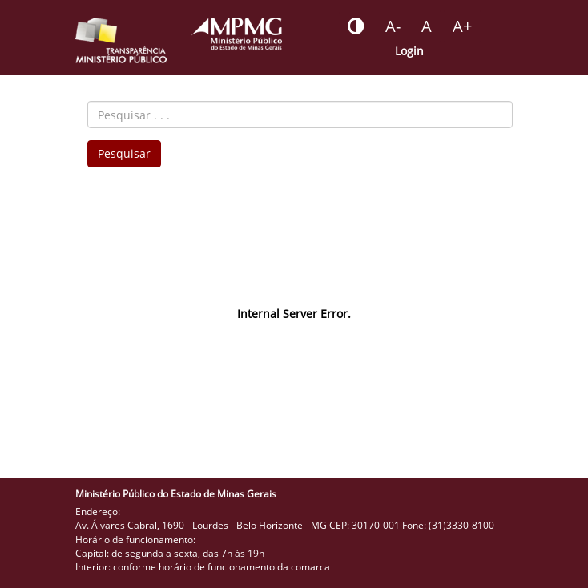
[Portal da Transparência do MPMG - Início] (121, 41)
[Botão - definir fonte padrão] (427, 26)
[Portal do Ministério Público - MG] (236, 34)
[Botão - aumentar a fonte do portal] (462, 26)
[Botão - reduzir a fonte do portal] (393, 26)
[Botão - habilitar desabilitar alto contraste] (356, 26)
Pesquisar (124, 153)
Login (409, 50)
